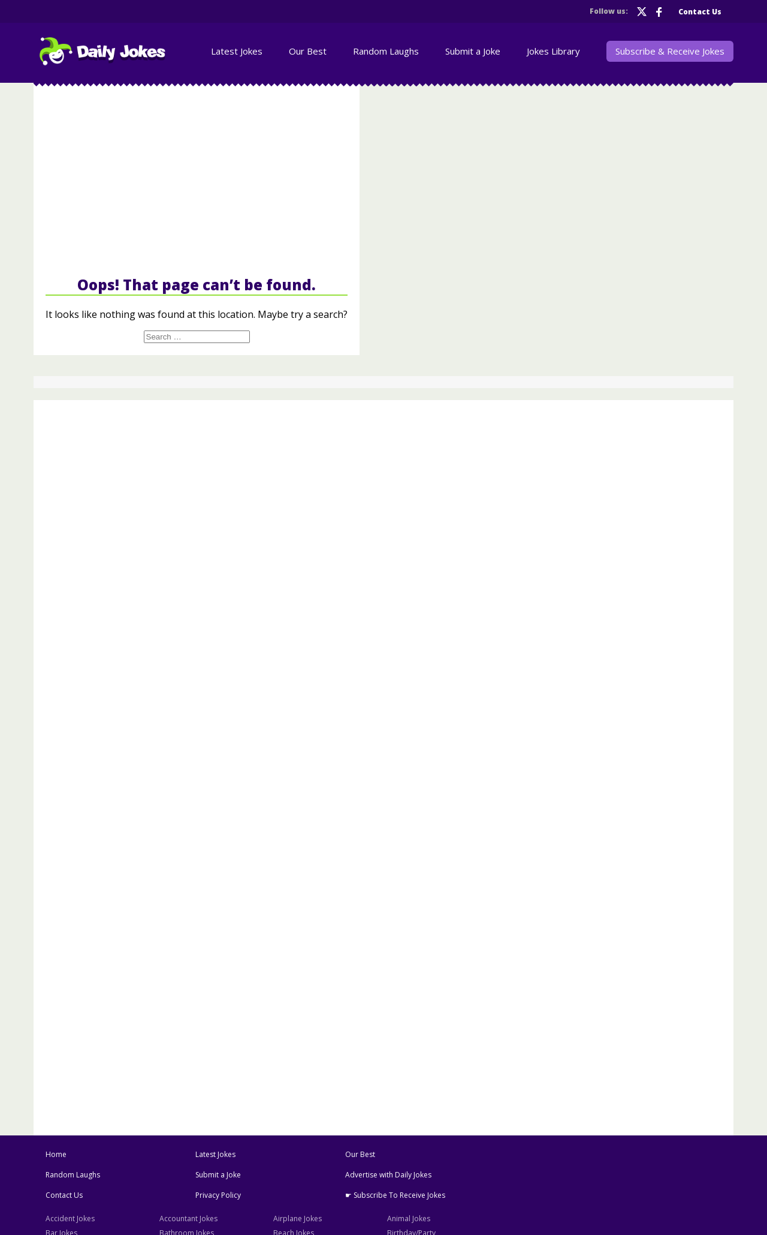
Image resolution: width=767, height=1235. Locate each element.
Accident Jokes (70, 1218)
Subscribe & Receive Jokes (669, 51)
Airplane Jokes (297, 1218)
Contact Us (699, 12)
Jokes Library (553, 51)
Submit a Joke (472, 51)
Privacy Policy (218, 1195)
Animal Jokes (408, 1218)
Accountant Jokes (188, 1218)
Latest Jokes (236, 51)
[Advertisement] (197, 179)
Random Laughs (386, 51)
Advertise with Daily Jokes (388, 1175)
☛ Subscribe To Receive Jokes (395, 1195)
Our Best (308, 51)
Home (56, 1154)
